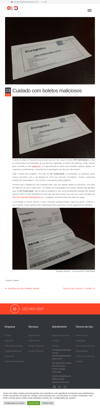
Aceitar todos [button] (34, 403)
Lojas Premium (34, 341)
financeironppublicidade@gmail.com (28, 197)
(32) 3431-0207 (27, 309)
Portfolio (8, 335)
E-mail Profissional (35, 351)
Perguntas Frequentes (61, 335)
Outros (16, 280)
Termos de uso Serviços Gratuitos (85, 359)
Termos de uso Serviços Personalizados (85, 348)
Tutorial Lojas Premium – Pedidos (77, 288)
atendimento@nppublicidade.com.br (25, 2)
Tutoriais (55, 341)
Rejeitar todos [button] (47, 403)
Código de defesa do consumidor (13, 353)
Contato (55, 346)
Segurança (9, 341)
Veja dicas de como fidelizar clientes (23, 288)
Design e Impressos (36, 346)
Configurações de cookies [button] (14, 403)
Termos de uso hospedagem (81, 338)
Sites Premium (34, 335)
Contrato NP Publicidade (14, 361)
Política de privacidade (14, 346)
